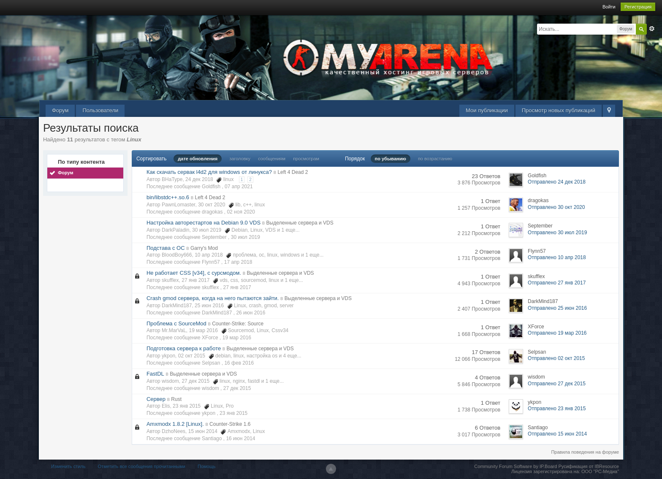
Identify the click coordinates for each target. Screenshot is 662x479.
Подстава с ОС (166, 248)
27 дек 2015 (237, 388)
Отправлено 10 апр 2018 (557, 257)
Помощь (207, 466)
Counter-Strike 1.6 (229, 424)
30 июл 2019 (245, 237)
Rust (176, 399)
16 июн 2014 (240, 438)
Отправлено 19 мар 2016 (557, 333)
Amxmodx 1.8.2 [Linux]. (175, 424)
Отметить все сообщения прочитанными (141, 466)
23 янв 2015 (233, 413)
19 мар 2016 (236, 338)
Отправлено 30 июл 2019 (557, 232)
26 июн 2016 (250, 313)
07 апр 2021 (239, 186)
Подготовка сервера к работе (184, 348)
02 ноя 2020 (241, 212)
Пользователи (100, 110)
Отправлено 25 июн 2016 (557, 308)
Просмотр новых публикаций (558, 110)
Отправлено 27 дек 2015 (557, 384)
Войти (609, 6)
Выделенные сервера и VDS (300, 223)
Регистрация (637, 6)
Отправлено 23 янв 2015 (557, 408)
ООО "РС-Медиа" (600, 471)
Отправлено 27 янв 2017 (557, 283)
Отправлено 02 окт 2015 (556, 358)
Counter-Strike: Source (237, 324)
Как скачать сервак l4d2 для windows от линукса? (209, 172)
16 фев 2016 (239, 363)
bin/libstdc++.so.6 (168, 197)
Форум (60, 110)
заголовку (239, 158)
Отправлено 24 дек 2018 (557, 182)
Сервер (156, 399)
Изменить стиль (68, 466)
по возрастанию (435, 158)
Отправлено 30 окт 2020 (556, 207)
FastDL (155, 374)
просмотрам (306, 158)
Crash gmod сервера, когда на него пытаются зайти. (213, 298)
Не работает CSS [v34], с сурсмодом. (194, 273)
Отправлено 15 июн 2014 (557, 434)
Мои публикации (487, 110)
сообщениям (271, 158)
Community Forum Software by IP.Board (515, 466)
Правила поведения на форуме (585, 452)
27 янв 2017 (237, 287)
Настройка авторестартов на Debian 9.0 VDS (203, 222)
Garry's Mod (204, 248)
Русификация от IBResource (588, 466)
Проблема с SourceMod (176, 323)
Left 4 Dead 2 (292, 172)
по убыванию (390, 158)
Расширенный (651, 28)
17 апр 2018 (238, 262)
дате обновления (197, 158)
